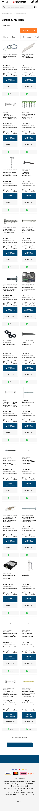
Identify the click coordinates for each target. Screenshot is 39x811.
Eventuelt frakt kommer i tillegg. (10, 69)
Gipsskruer (15, 37)
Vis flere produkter (19, 745)
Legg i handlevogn (10, 79)
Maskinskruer (27, 37)
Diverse (5, 37)
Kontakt (19, 801)
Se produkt (10, 86)
